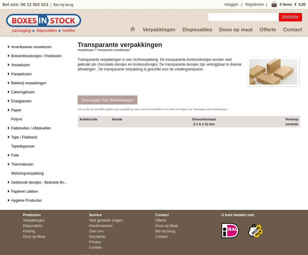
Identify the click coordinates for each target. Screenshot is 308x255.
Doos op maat (236, 30)
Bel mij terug (63, 5)
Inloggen (231, 4)
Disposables (197, 30)
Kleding (29, 231)
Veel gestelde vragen (106, 220)
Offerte (268, 30)
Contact (292, 30)
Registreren (254, 4)
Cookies (95, 247)
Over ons (96, 231)
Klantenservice (101, 226)
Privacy (95, 242)
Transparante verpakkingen (113, 49)
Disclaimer (97, 237)
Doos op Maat (34, 237)
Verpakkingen (159, 30)
